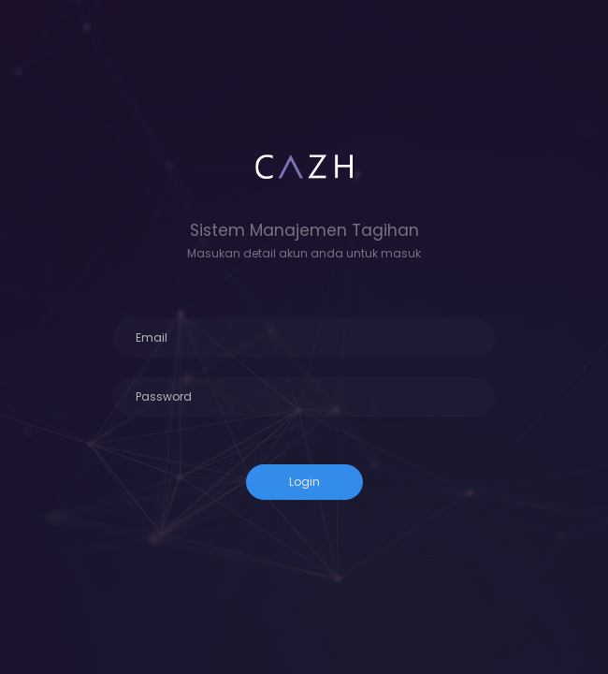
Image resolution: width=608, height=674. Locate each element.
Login (304, 482)
